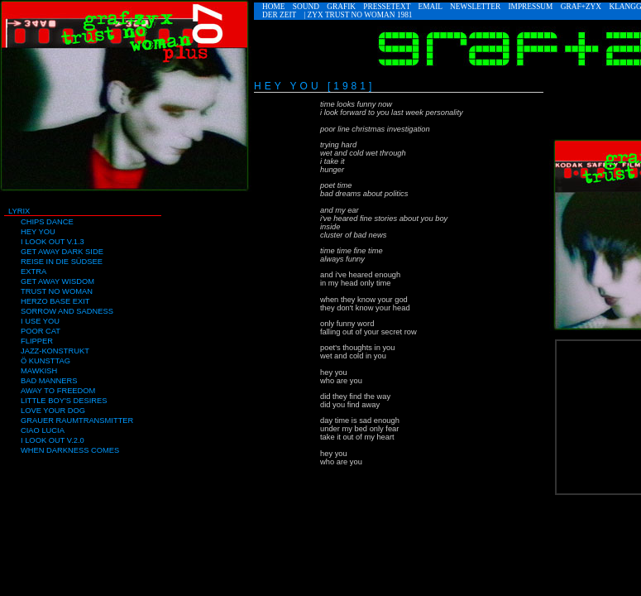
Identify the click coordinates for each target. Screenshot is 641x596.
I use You (40, 321)
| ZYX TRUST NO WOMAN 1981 (358, 15)
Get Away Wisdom (57, 281)
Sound (306, 6)
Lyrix (19, 211)
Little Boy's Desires (64, 401)
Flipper (37, 341)
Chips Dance (47, 222)
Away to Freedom (58, 391)
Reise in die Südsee (62, 261)
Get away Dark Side (62, 252)
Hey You (38, 232)
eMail (430, 6)
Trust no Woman (57, 291)
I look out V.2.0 (52, 440)
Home (273, 6)
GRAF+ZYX (581, 6)
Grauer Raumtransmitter (77, 420)
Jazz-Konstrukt (55, 351)
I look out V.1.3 (52, 242)
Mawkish (39, 371)
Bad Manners (49, 381)
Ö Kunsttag (45, 361)
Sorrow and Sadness (67, 311)
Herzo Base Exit (55, 301)
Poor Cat (40, 331)
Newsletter (475, 6)
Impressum (530, 6)
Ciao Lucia (43, 430)
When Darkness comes (70, 450)
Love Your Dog (53, 410)
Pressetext (386, 6)
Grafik (341, 6)
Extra (33, 271)
